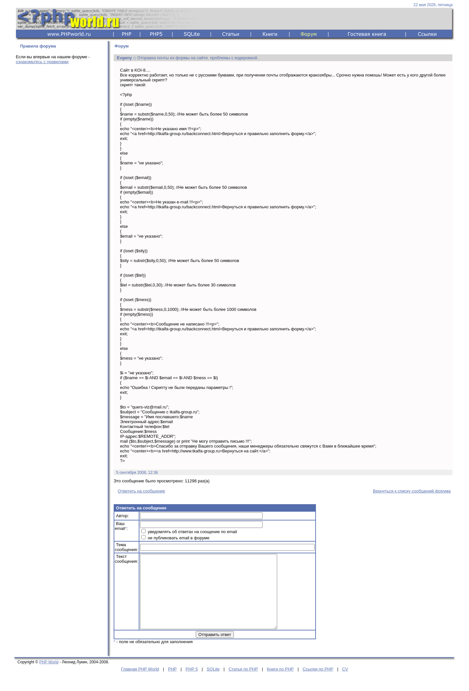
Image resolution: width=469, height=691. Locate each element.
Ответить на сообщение (141, 491)
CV (345, 683)
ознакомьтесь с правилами (42, 61)
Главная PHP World (140, 683)
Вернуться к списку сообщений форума (411, 491)
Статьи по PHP (243, 683)
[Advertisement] (60, 171)
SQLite (213, 683)
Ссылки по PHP (318, 683)
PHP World (48, 676)
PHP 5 (192, 683)
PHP (172, 683)
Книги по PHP (280, 683)
